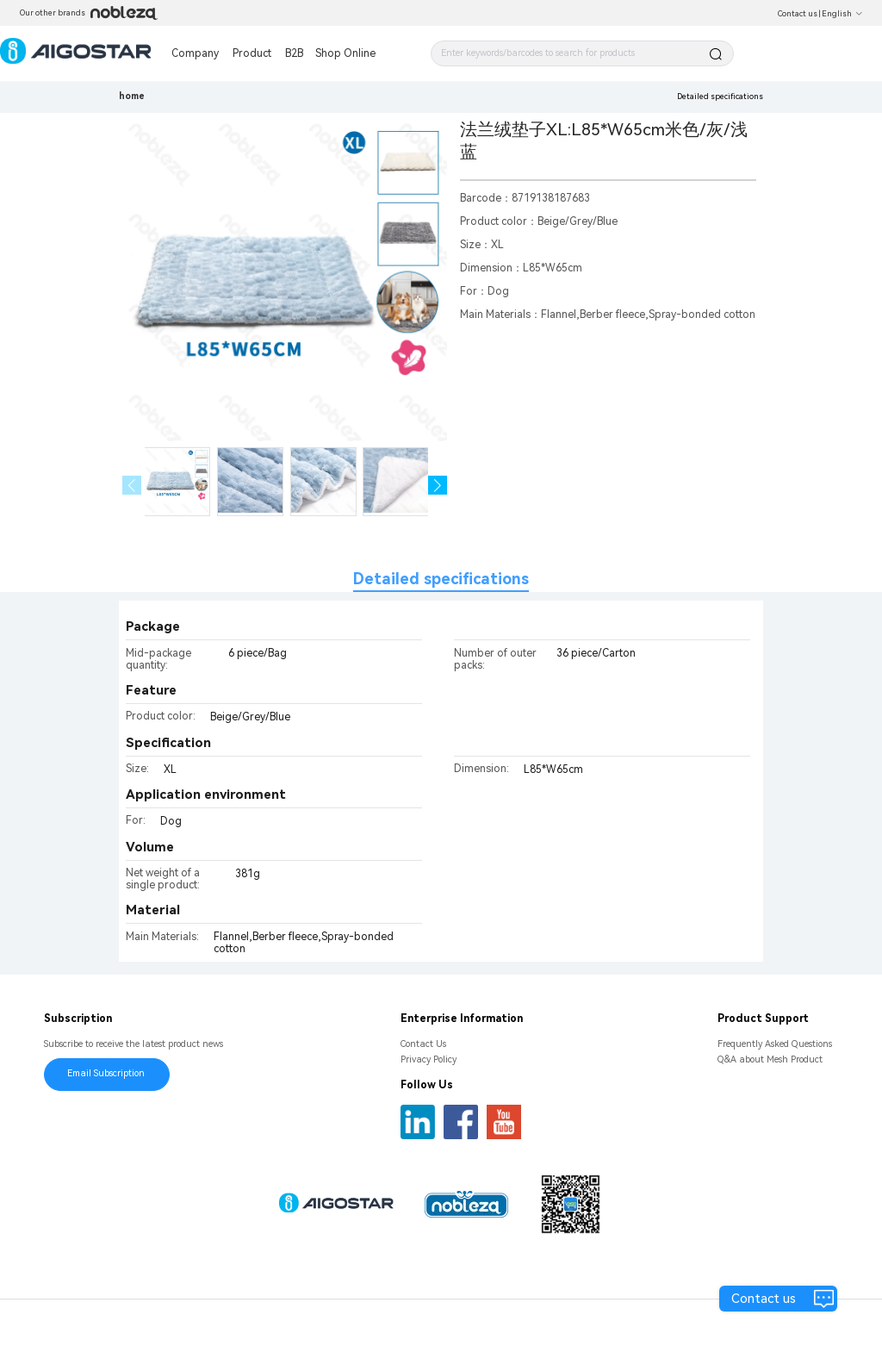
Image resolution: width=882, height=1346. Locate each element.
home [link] (132, 96)
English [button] (842, 13)
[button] (438, 485)
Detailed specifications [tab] (441, 579)
